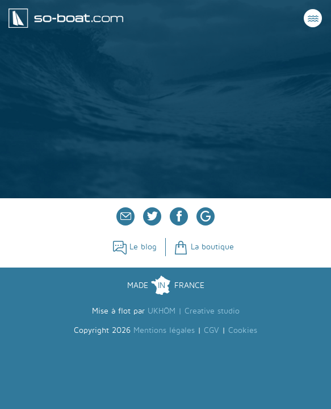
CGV (211, 330)
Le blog (135, 247)
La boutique (204, 247)
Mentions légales (164, 330)
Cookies (242, 330)
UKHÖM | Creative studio (194, 311)
